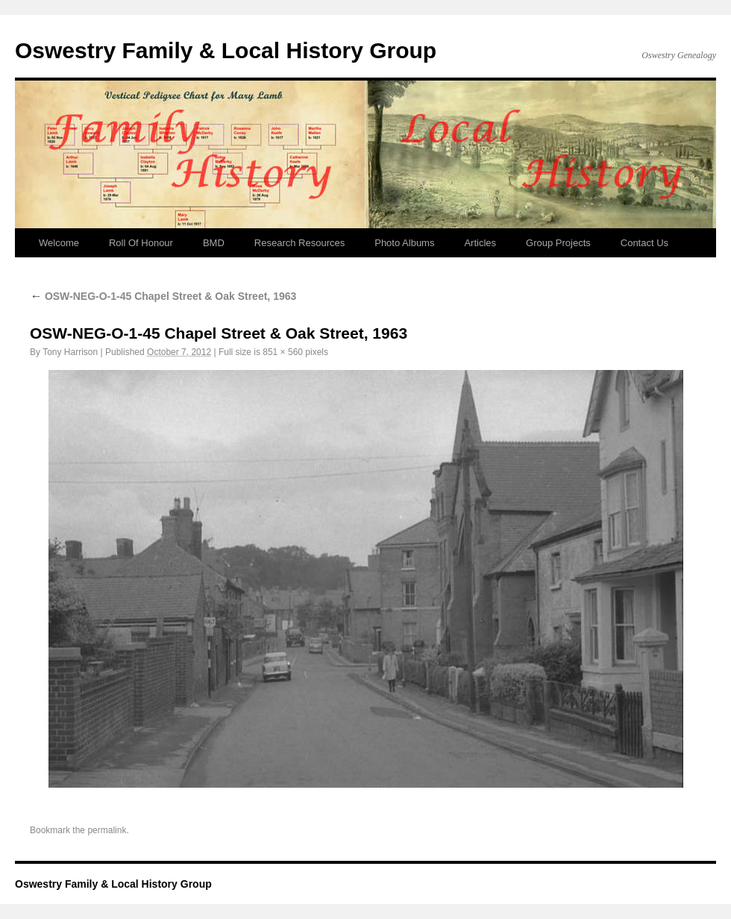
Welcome (59, 242)
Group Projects (558, 242)
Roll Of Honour (141, 242)
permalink (106, 830)
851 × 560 (283, 352)
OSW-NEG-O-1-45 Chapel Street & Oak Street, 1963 (163, 296)
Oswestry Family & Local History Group (225, 50)
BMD (214, 242)
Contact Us (644, 242)
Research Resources (299, 242)
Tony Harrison (70, 352)
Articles (480, 242)
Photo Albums (404, 242)
